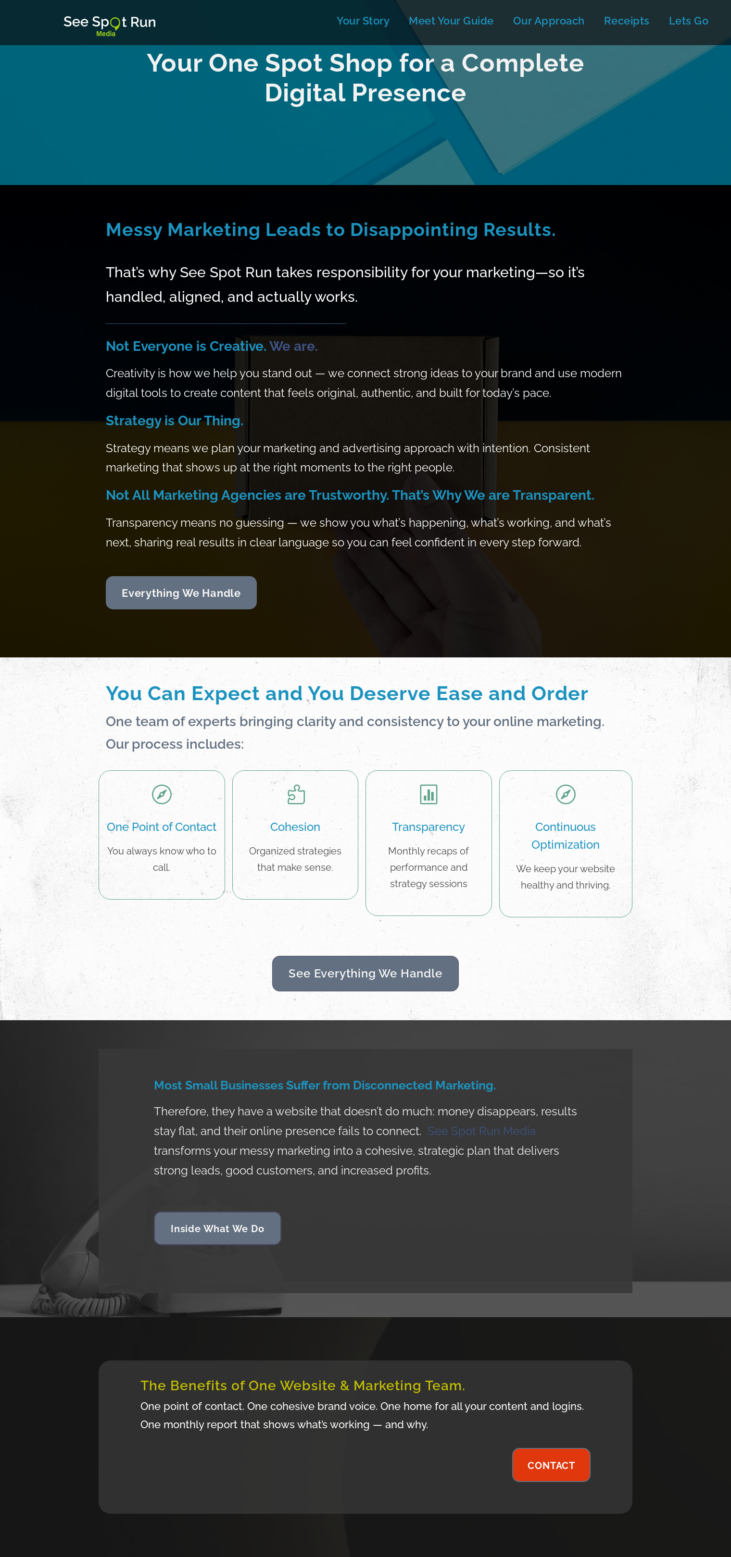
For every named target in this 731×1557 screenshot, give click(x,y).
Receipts (627, 20)
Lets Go (689, 20)
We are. (293, 346)
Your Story (363, 20)
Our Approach (549, 20)
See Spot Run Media (482, 1131)
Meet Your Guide (451, 20)
